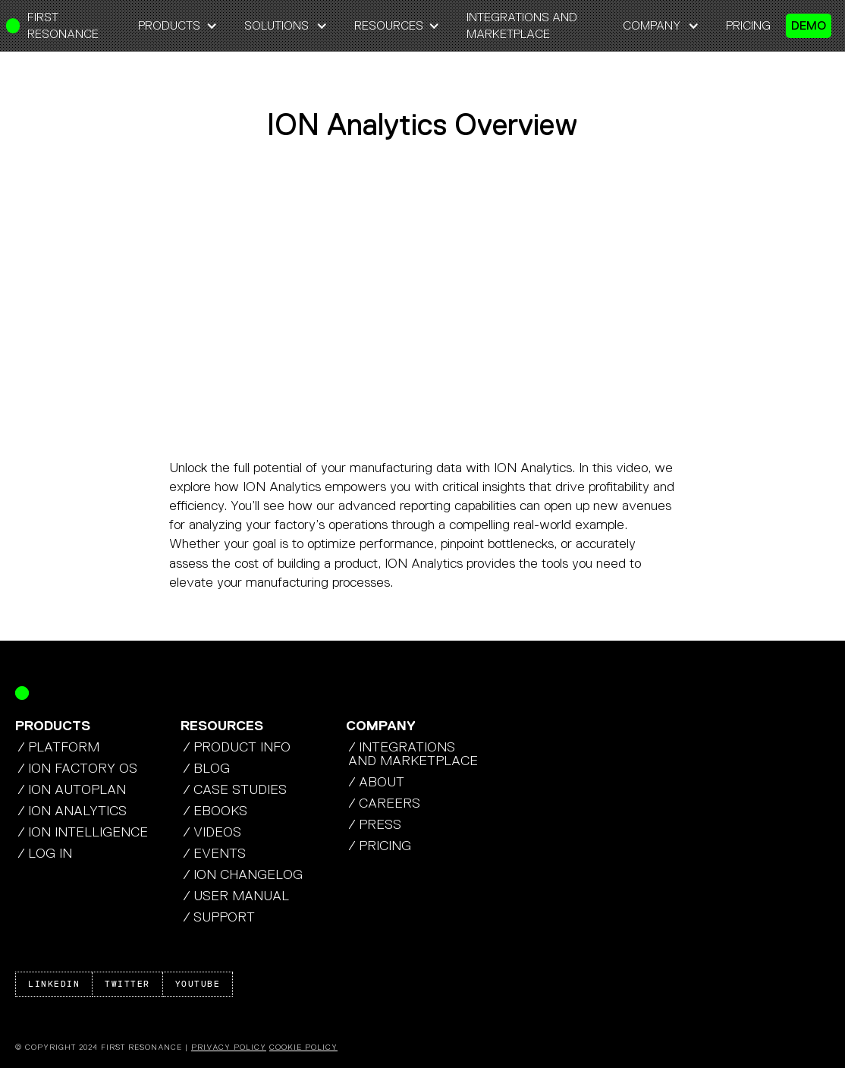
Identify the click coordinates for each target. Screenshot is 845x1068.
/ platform (58, 747)
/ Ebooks (215, 810)
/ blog (206, 768)
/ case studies (235, 789)
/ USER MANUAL (236, 895)
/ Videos (212, 832)
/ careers (384, 803)
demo (808, 25)
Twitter (127, 984)
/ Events (214, 853)
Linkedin (54, 984)
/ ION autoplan (71, 789)
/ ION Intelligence (82, 832)
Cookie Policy (303, 1047)
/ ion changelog (243, 874)
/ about (376, 781)
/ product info (237, 747)
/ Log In (44, 853)
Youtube (198, 984)
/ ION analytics (72, 810)
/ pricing (379, 845)
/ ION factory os (77, 768)
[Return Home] (22, 693)
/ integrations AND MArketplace (413, 754)
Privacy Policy (228, 1047)
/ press (374, 824)
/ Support (219, 917)
